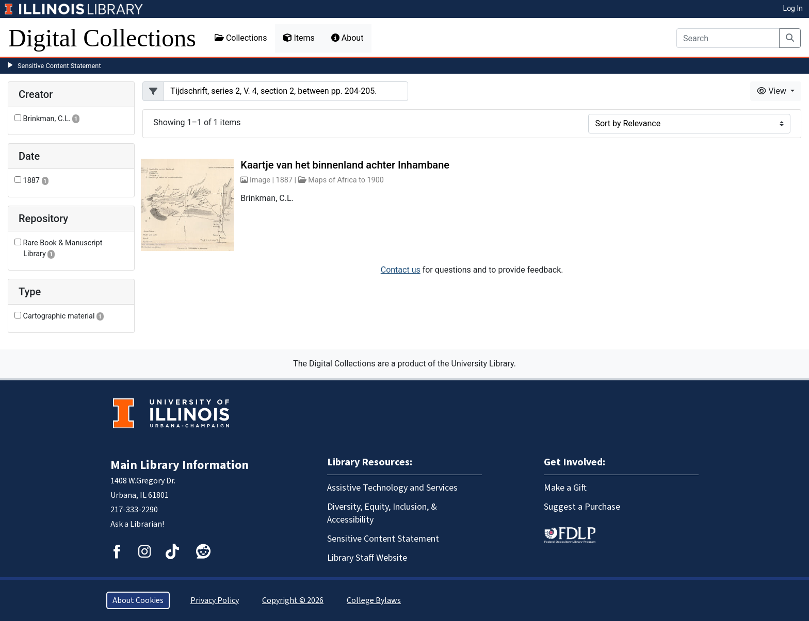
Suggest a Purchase (582, 506)
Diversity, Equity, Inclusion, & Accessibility (382, 513)
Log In (793, 8)
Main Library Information (179, 465)
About (347, 38)
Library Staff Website (367, 557)
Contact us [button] (400, 270)
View (772, 91)
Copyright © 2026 (292, 600)
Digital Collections (102, 38)
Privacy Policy (214, 600)
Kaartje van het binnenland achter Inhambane (344, 165)
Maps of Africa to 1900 (346, 180)
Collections (241, 38)
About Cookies (138, 600)
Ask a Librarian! (137, 524)
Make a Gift (565, 487)
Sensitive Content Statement (59, 66)
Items (298, 38)
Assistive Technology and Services (392, 487)
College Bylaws (374, 600)
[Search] (728, 38)
